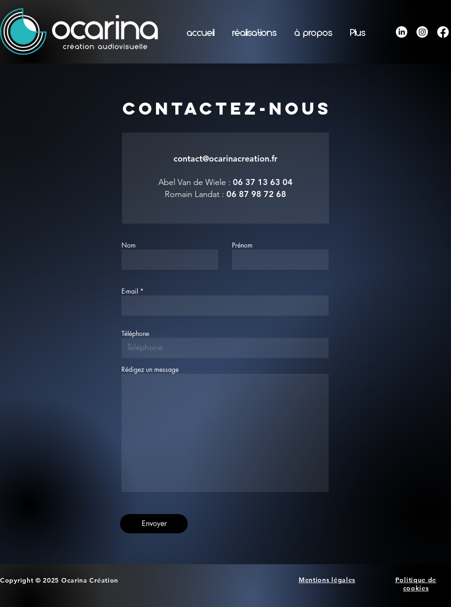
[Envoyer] (154, 523)
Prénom (242, 245)
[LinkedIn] (401, 32)
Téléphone (135, 333)
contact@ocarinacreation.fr (225, 158)
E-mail (129, 291)
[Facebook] (443, 32)
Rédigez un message (150, 369)
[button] (254, 33)
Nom (128, 245)
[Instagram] (422, 32)
